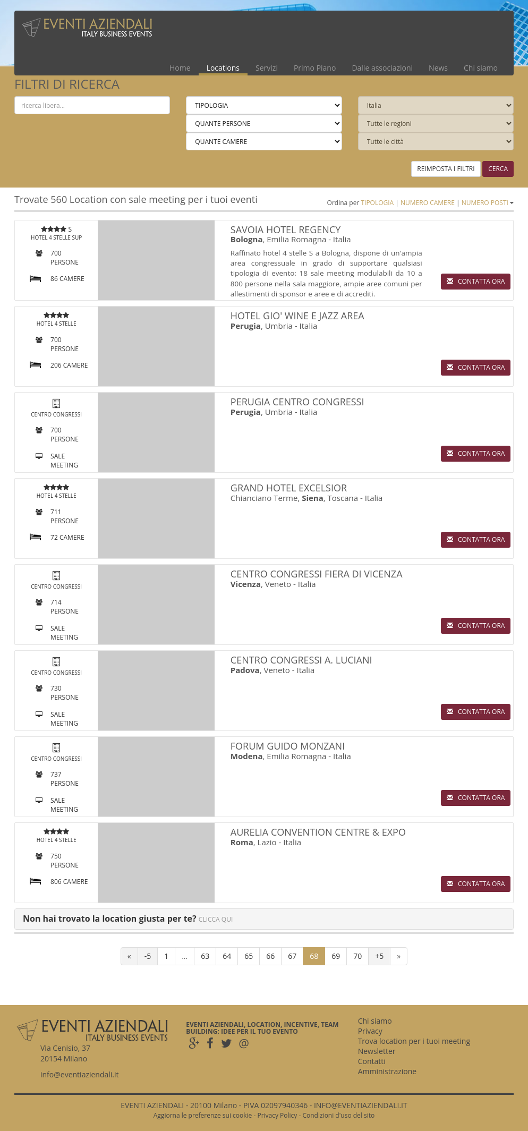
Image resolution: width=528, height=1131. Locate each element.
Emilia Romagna (296, 239)
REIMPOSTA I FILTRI (445, 168)
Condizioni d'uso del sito (338, 1115)
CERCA (498, 168)
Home (180, 68)
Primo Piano (315, 68)
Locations (223, 68)
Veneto (278, 584)
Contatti (372, 1061)
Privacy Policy (277, 1115)
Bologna (247, 239)
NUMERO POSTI (485, 202)
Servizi (267, 68)
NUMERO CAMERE (428, 202)
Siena (312, 497)
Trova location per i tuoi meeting (414, 1041)
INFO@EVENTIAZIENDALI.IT (360, 1105)
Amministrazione (387, 1071)
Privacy (370, 1031)
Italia (342, 239)
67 (292, 956)
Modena (247, 756)
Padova (245, 670)
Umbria (279, 325)
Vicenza (246, 584)
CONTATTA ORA (476, 281)
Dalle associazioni (382, 68)
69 (335, 956)
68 (314, 956)
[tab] (264, 919)
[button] (128, 918)
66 (270, 956)
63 (205, 956)
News (438, 68)
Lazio (267, 842)
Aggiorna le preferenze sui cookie (203, 1115)
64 (227, 956)
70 (357, 956)
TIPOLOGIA (377, 202)
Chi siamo (481, 68)
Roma (242, 842)
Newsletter (377, 1051)
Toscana (343, 497)
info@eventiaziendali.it (79, 1074)
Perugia (246, 325)
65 (248, 956)
